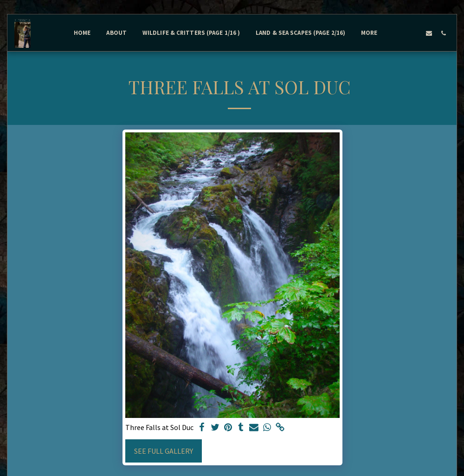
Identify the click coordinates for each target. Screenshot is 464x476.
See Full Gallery (163, 451)
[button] (400, 33)
